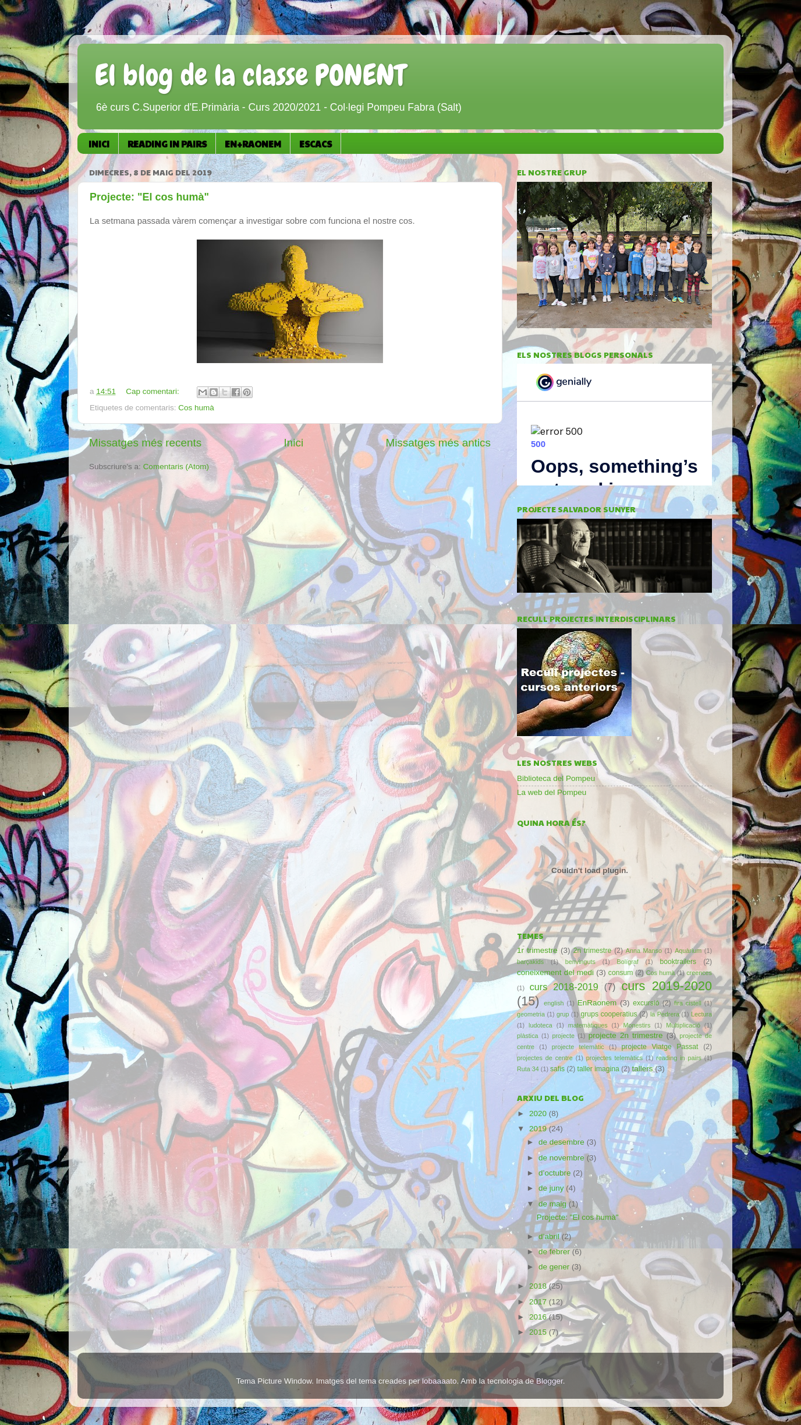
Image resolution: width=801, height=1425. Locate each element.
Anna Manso (644, 950)
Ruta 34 (528, 1068)
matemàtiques (588, 1025)
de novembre (562, 1157)
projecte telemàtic (578, 1046)
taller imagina (598, 1069)
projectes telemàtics (614, 1057)
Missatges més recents (145, 443)
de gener (555, 1266)
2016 (539, 1317)
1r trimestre (537, 950)
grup (563, 1014)
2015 (539, 1332)
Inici (294, 443)
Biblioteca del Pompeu (556, 778)
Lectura (701, 1014)
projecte (563, 1035)
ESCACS (315, 144)
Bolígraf (628, 961)
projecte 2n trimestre (626, 1035)
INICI (98, 144)
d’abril (550, 1236)
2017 (539, 1301)
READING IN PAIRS (167, 144)
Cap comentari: (153, 391)
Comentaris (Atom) (176, 466)
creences (699, 972)
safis (557, 1069)
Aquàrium (688, 950)
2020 (539, 1113)
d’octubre (555, 1173)
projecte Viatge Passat (660, 1047)
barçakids (530, 961)
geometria (531, 1014)
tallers (642, 1068)
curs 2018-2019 (564, 986)
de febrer (555, 1251)
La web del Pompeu (551, 792)
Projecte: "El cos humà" (149, 197)
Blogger (549, 1381)
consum (620, 973)
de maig (553, 1203)
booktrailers (678, 962)
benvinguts (580, 961)
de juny (552, 1188)
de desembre (562, 1142)
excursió (646, 1003)
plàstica (527, 1035)
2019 (539, 1128)
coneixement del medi (555, 972)
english (553, 1003)
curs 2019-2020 (666, 986)
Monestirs (636, 1025)
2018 (539, 1286)
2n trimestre (592, 951)
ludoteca (540, 1025)
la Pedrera (664, 1014)
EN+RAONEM (253, 144)
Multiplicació (683, 1025)
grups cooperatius (609, 1014)
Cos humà (196, 407)
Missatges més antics (438, 443)
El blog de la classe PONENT (250, 75)
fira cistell (687, 1003)
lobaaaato (439, 1381)
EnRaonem (597, 1002)
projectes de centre (545, 1057)
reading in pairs (678, 1057)
